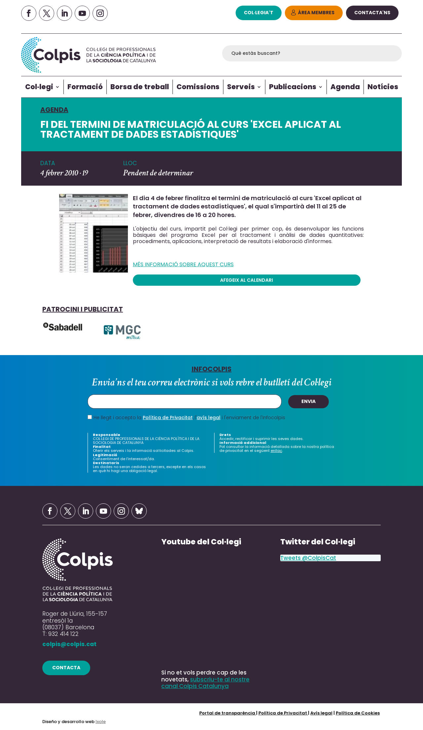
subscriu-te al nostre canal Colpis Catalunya (205, 682)
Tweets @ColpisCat (308, 558)
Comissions (197, 86)
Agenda (345, 86)
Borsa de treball (139, 86)
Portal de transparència (227, 713)
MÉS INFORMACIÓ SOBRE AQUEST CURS (183, 265)
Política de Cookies (358, 713)
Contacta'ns (372, 12)
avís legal (208, 417)
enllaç (276, 451)
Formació (85, 86)
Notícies (382, 86)
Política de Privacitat (168, 417)
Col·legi (39, 86)
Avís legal (321, 713)
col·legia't (258, 12)
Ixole (101, 721)
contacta (66, 667)
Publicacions (292, 86)
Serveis (241, 86)
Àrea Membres (316, 12)
